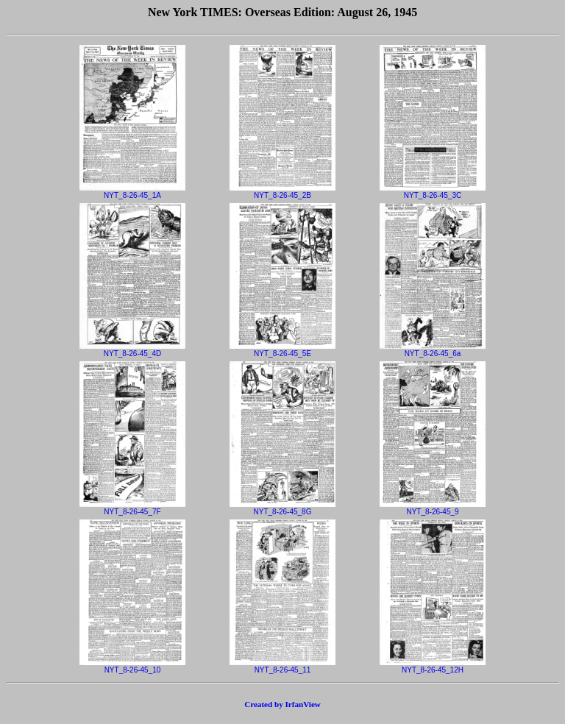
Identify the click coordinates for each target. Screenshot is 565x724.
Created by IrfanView (282, 704)
